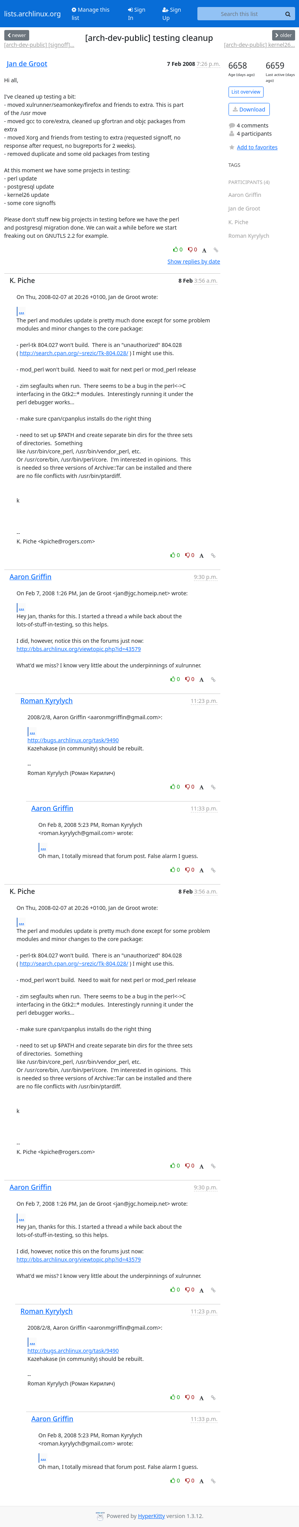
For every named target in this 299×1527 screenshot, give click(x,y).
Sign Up (171, 13)
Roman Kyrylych (47, 700)
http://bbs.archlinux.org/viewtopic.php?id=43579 (79, 649)
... (22, 311)
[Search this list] (239, 13)
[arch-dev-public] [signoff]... (39, 44)
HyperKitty (151, 1516)
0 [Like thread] (178, 249)
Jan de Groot (27, 63)
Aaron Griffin (31, 576)
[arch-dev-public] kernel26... (259, 44)
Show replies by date (193, 261)
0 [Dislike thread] (192, 249)
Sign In (136, 13)
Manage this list (90, 13)
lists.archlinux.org (32, 13)
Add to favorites (253, 147)
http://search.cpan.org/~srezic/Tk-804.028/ (73, 353)
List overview (246, 91)
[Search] (288, 13)
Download (249, 109)
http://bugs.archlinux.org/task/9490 (73, 740)
